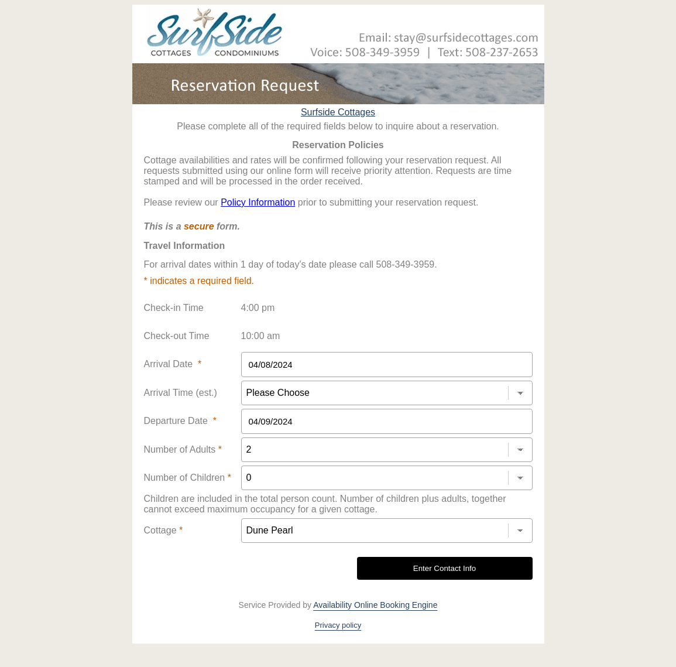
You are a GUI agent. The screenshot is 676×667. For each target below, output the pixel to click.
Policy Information (258, 202)
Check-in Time (174, 308)
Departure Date (180, 421)
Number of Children (187, 478)
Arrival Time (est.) (180, 393)
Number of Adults (183, 449)
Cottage (163, 530)
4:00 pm (258, 308)
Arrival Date (173, 364)
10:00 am (260, 336)
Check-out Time (177, 336)
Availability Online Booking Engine (375, 605)
